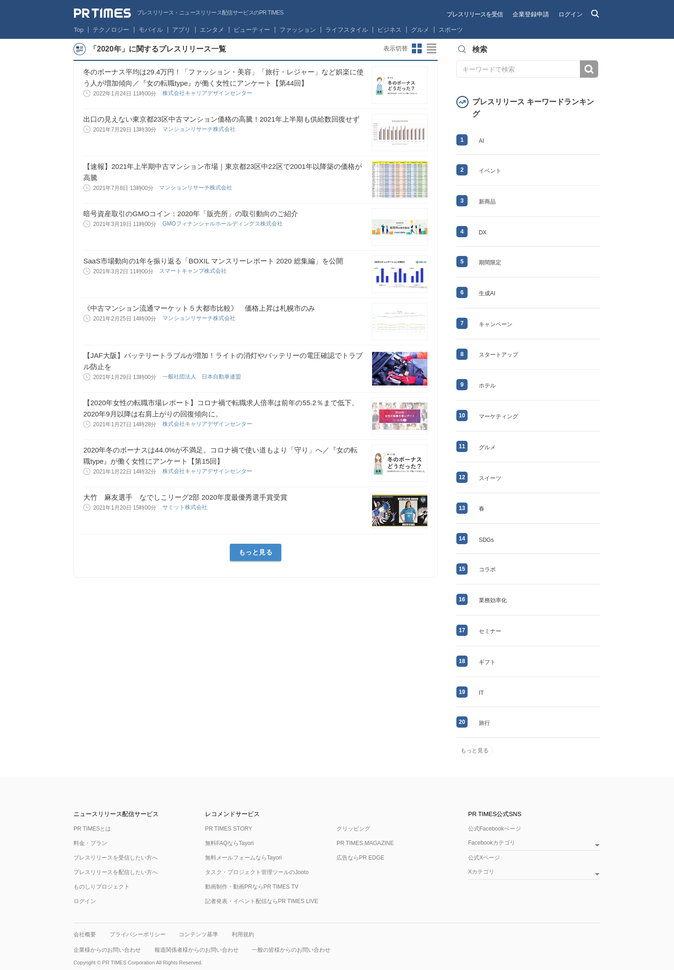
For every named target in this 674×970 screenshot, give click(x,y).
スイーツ (490, 478)
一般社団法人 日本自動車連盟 (202, 376)
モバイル (151, 30)
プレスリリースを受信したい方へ (115, 857)
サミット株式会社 (185, 507)
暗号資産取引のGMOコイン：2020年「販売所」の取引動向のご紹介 (190, 214)
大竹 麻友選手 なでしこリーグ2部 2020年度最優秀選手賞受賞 (188, 497)
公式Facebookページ (494, 828)
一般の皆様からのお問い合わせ (291, 950)
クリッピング (353, 828)
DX (483, 232)
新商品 (487, 201)
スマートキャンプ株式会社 (193, 271)
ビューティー (252, 30)
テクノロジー (111, 30)
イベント (490, 171)
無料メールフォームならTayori (243, 857)
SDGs (486, 540)
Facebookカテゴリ (491, 843)
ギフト (487, 662)
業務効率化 (493, 600)
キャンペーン (496, 324)
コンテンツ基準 (198, 934)
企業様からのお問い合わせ (107, 950)
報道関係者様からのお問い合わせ (196, 950)
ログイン (570, 14)
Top (79, 30)
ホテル (487, 385)
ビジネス (389, 30)
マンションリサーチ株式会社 (199, 129)
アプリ (181, 30)
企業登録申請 (531, 14)
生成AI (487, 293)
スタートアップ (498, 354)
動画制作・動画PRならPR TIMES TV (252, 886)
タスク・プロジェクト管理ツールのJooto (256, 872)
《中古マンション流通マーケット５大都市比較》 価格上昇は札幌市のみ (199, 308)
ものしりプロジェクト (101, 886)
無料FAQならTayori (229, 843)
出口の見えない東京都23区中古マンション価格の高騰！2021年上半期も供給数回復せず (221, 119)
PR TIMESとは (92, 828)
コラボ (487, 569)
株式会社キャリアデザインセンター (208, 93)
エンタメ (212, 30)
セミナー (490, 631)
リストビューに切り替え (432, 48)
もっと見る (256, 552)
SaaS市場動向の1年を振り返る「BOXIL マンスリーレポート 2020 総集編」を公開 (213, 261)
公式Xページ (484, 857)
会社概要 (84, 934)
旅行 (484, 723)
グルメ (420, 30)
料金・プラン (90, 843)
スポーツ (451, 30)
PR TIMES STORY (228, 828)
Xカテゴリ (481, 872)
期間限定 (490, 262)
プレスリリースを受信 (475, 14)
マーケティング (498, 416)
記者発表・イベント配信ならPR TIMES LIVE (261, 901)
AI (481, 141)
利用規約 (243, 934)
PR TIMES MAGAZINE (365, 843)
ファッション (297, 30)
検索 (589, 69)
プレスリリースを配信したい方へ (115, 872)
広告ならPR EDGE (360, 857)
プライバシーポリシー (138, 934)
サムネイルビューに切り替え (417, 48)
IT (481, 693)
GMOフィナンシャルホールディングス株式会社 (223, 223)
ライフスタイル (346, 30)
